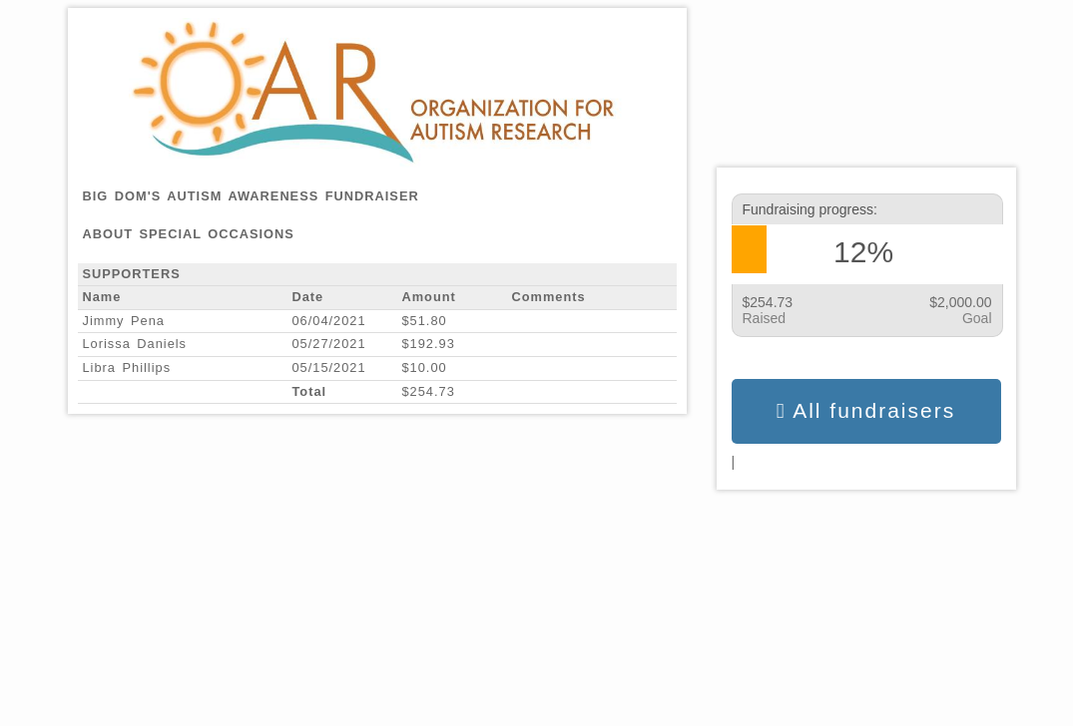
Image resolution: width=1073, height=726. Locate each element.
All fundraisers (866, 411)
